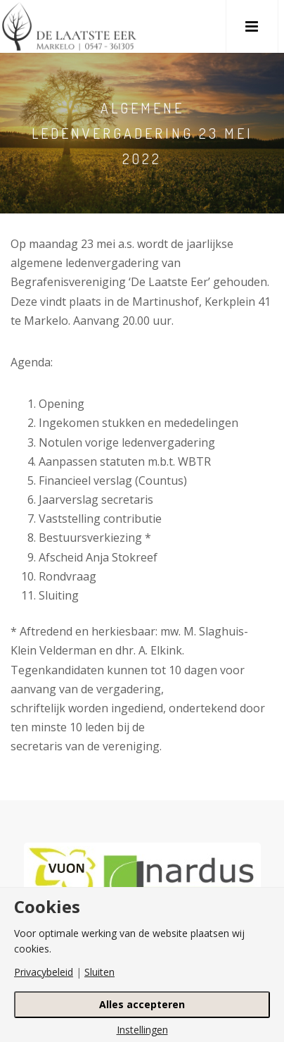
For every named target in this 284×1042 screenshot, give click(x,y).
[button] (252, 26)
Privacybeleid (43, 972)
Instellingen (142, 1030)
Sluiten (99, 972)
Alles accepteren (142, 1004)
